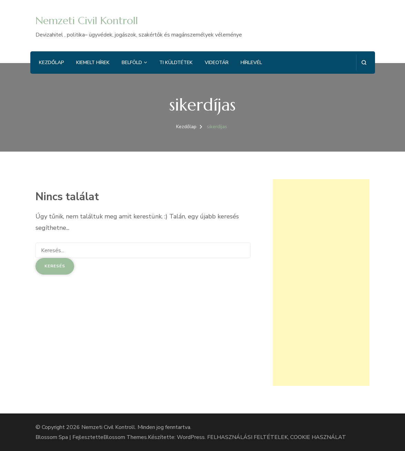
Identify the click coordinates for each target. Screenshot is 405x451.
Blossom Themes (125, 437)
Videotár (217, 62)
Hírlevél (251, 62)
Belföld (132, 62)
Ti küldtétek (176, 62)
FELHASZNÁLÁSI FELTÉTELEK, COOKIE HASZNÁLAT (276, 437)
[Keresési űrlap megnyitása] (364, 62)
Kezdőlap (51, 62)
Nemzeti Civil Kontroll (87, 20)
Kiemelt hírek (93, 62)
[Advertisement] (321, 282)
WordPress (191, 437)
